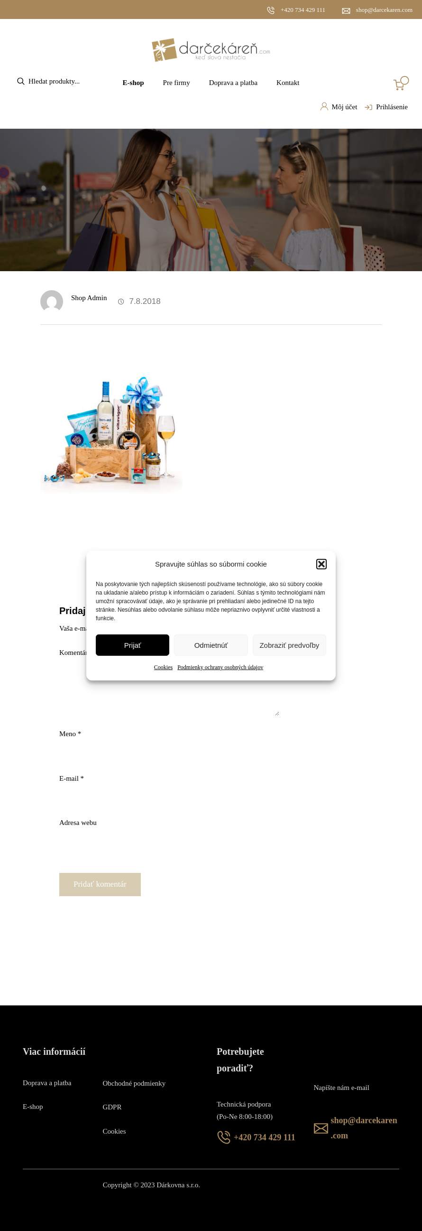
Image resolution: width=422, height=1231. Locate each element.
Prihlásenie (385, 107)
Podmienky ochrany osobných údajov (220, 667)
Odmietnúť (211, 645)
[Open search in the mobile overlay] (64, 81)
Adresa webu (78, 822)
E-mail (71, 778)
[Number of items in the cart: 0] (401, 83)
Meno (70, 734)
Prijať (132, 645)
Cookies (163, 667)
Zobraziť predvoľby (289, 645)
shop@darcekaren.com (384, 9)
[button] (321, 564)
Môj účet (339, 106)
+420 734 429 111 (303, 9)
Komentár (76, 652)
